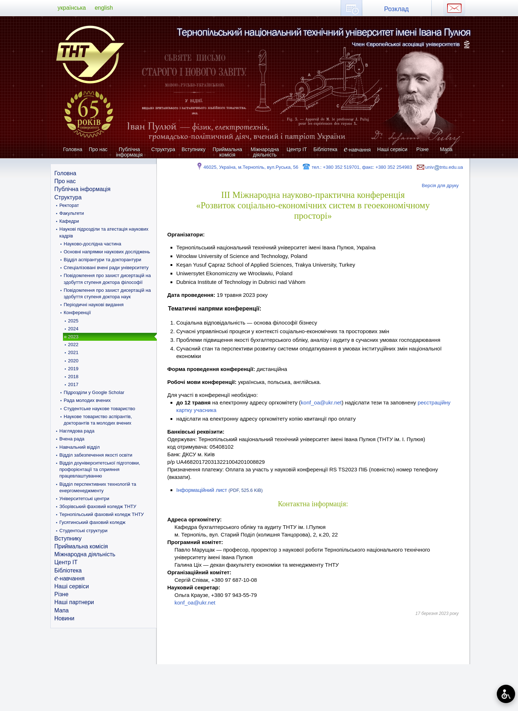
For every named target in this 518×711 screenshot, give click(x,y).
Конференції (77, 312)
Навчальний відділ (79, 447)
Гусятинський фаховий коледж (92, 522)
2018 (73, 376)
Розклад (396, 9)
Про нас (98, 149)
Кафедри (69, 221)
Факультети (71, 213)
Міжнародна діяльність (265, 152)
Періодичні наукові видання (94, 304)
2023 (73, 336)
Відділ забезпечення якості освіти (95, 455)
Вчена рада (72, 438)
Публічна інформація (129, 152)
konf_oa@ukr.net (321, 402)
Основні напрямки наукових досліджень (107, 251)
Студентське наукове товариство (99, 408)
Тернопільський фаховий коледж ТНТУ (101, 514)
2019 (73, 368)
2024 (73, 328)
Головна (72, 149)
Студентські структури (83, 530)
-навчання (357, 149)
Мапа (446, 149)
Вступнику (193, 149)
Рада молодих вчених (87, 400)
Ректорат (69, 205)
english (104, 8)
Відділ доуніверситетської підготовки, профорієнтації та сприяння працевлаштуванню (99, 469)
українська (72, 8)
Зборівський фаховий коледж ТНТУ (97, 506)
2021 (73, 352)
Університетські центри (84, 498)
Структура (163, 149)
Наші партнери (74, 602)
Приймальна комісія (227, 152)
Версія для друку (440, 185)
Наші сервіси (392, 149)
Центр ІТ (297, 149)
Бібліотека (325, 149)
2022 (73, 344)
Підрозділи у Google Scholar (94, 392)
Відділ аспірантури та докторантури (102, 259)
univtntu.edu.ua (439, 167)
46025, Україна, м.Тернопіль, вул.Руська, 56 (247, 167)
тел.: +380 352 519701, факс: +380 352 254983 (357, 167)
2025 (73, 320)
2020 (73, 360)
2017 (73, 384)
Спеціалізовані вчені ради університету (106, 267)
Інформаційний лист (219, 490)
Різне (422, 149)
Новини (64, 618)
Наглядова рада (76, 431)
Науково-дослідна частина (92, 243)
